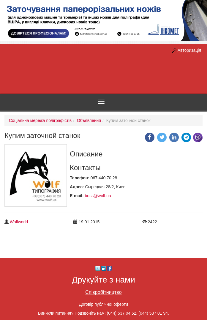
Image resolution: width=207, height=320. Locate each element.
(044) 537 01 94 (153, 313)
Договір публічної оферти (103, 304)
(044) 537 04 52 (121, 313)
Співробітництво (103, 292)
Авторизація (189, 50)
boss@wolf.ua (98, 195)
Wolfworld (19, 221)
